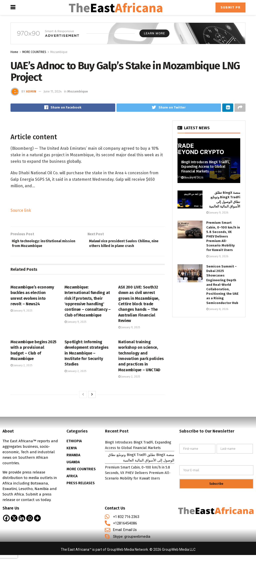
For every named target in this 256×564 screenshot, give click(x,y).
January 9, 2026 (192, 178)
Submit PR (230, 7)
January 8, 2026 (217, 310)
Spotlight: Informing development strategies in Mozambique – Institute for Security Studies (86, 362)
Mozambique (59, 52)
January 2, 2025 (21, 374)
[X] (14, 527)
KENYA (71, 457)
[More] (37, 527)
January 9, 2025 (21, 320)
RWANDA (73, 464)
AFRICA (72, 485)
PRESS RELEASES (80, 492)
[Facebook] (6, 527)
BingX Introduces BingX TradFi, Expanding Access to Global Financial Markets (205, 168)
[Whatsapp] (29, 527)
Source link (20, 211)
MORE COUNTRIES (34, 52)
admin (31, 91)
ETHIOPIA (74, 450)
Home (14, 52)
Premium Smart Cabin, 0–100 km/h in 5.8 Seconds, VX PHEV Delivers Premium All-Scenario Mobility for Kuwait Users (223, 237)
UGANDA (73, 471)
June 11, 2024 (53, 91)
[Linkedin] (21, 527)
